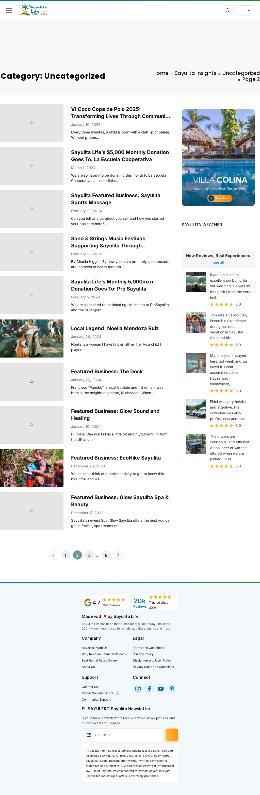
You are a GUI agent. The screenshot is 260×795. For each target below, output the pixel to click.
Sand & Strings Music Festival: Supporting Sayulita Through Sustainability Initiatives (108, 242)
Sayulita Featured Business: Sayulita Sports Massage (115, 199)
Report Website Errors (97, 693)
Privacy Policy (143, 654)
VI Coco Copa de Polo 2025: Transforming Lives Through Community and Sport (120, 113)
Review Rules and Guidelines (153, 667)
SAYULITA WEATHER (202, 224)
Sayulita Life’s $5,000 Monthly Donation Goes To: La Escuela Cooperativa (120, 155)
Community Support (96, 699)
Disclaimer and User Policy (152, 660)
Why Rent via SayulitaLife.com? (104, 654)
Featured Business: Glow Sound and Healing (115, 414)
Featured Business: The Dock (107, 371)
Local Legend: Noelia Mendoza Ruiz (115, 328)
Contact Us (90, 687)
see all (218, 262)
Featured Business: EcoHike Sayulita (116, 458)
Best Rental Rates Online (99, 660)
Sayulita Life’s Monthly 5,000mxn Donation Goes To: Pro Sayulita (112, 285)
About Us (88, 667)
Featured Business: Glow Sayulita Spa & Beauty (120, 501)
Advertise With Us (94, 648)
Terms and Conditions (148, 648)
